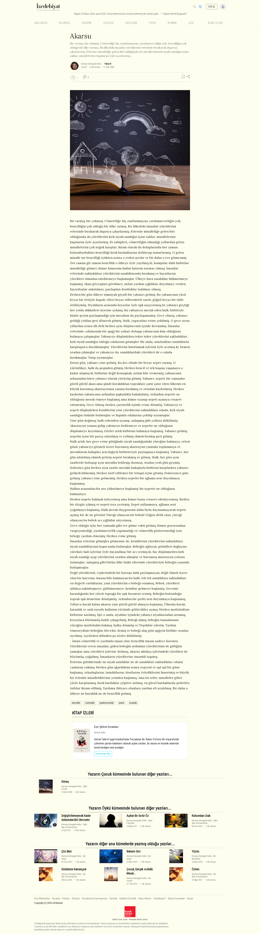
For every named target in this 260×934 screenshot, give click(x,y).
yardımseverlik (107, 702)
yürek (121, 702)
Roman (172, 23)
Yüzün (195, 851)
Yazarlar (56, 898)
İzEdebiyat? (159, 898)
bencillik (76, 702)
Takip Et (107, 63)
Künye (190, 898)
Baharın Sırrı (134, 851)
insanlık (133, 702)
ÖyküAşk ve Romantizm (74, 825)
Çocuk (84, 67)
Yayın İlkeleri (144, 898)
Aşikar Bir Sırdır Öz (138, 815)
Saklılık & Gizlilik (127, 898)
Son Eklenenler (42, 898)
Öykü (152, 23)
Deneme (87, 23)
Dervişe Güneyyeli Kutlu (91, 63)
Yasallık (113, 898)
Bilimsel (64, 23)
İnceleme (131, 23)
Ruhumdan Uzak (201, 815)
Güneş (65, 781)
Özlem (195, 869)
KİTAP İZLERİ (215, 23)
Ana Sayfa (40, 23)
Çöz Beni (66, 851)
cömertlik (89, 702)
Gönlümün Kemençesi (73, 869)
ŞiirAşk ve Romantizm (73, 875)
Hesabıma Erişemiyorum (95, 898)
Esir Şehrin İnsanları (106, 727)
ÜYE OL (211, 6)
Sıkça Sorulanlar (176, 898)
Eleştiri (108, 23)
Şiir (190, 23)
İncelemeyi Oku (103, 753)
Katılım (66, 898)
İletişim (76, 898)
